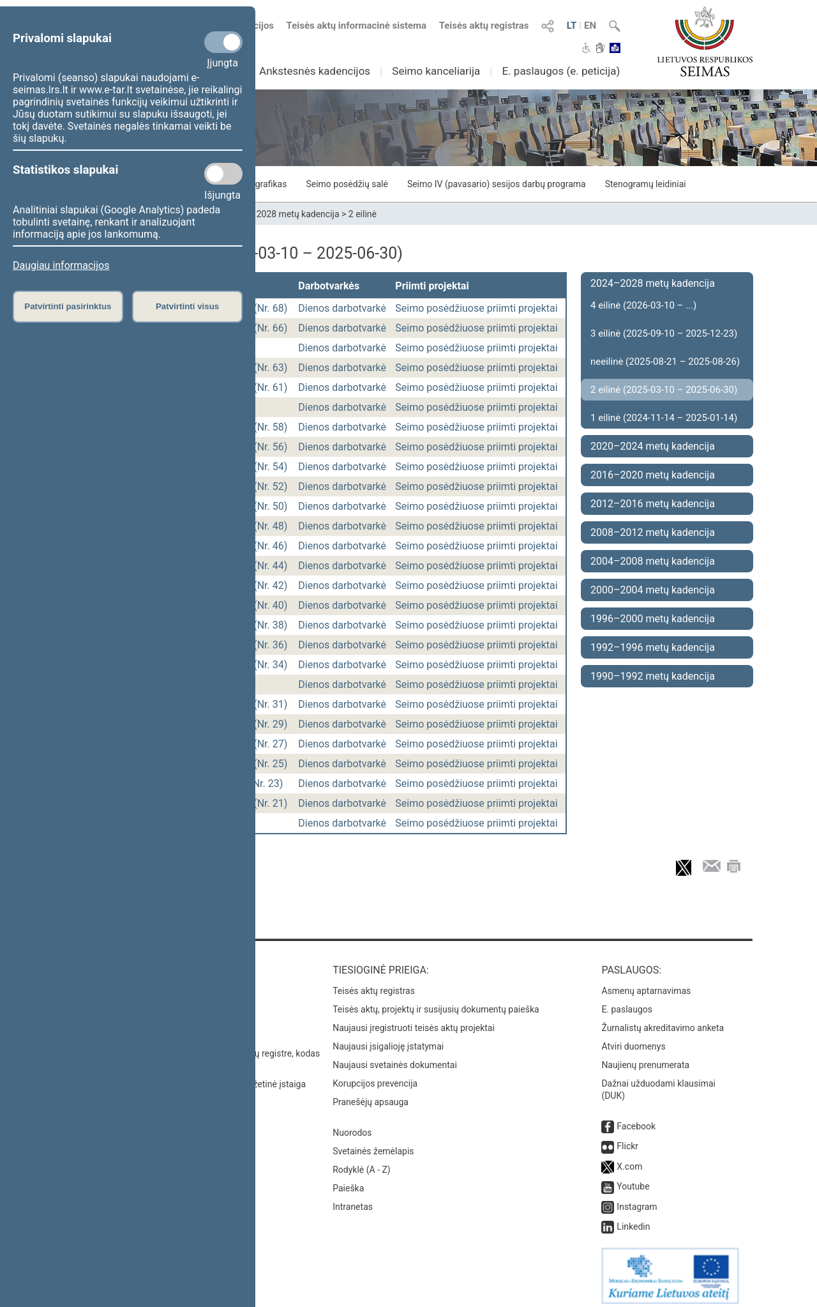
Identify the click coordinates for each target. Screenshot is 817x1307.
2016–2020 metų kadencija (652, 475)
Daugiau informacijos (61, 265)
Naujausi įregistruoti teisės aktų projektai (414, 1021)
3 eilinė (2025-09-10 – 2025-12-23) (663, 333)
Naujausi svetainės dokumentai (395, 1058)
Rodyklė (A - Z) (362, 1163)
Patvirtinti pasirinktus (67, 306)
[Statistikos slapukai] (223, 174)
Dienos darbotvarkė (342, 308)
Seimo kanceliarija (436, 71)
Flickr (627, 1140)
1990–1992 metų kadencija (652, 676)
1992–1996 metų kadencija (652, 647)
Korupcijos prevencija (375, 1077)
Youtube (633, 1180)
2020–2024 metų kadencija (652, 446)
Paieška (348, 1182)
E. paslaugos (626, 1003)
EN (590, 25)
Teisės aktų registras (484, 25)
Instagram (637, 1200)
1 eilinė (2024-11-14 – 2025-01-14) (663, 418)
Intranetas (353, 1200)
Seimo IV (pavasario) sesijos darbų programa (496, 184)
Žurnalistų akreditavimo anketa (662, 1021)
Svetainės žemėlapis (373, 1145)
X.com (629, 1160)
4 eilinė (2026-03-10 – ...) (643, 305)
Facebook (636, 1120)
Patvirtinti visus (187, 306)
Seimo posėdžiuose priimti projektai (476, 308)
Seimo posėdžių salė (346, 184)
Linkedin (633, 1220)
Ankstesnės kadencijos (314, 71)
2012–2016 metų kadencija (652, 504)
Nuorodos (352, 1126)
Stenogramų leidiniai (645, 184)
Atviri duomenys (633, 1040)
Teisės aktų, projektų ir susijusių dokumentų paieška (436, 1003)
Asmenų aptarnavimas (646, 984)
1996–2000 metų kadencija (652, 619)
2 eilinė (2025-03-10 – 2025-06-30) (663, 389)
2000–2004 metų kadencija (652, 590)
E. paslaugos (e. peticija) (561, 71)
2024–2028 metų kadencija (285, 214)
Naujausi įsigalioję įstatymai (388, 1040)
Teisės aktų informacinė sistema (357, 25)
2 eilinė (363, 214)
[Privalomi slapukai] (223, 42)
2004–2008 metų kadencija (652, 561)
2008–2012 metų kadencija (652, 532)
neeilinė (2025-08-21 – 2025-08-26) (665, 361)
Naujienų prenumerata (645, 1058)
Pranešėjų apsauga (370, 1095)
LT (572, 25)
